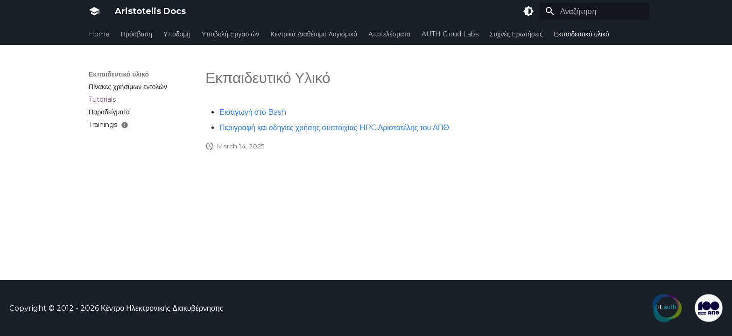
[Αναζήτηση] (594, 11)
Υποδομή (176, 34)
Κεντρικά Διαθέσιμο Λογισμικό (313, 34)
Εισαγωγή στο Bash (252, 112)
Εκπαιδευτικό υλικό (581, 34)
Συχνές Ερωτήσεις (516, 34)
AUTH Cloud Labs (450, 34)
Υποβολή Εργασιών (230, 34)
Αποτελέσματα (389, 34)
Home (99, 34)
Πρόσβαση (136, 34)
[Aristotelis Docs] (94, 11)
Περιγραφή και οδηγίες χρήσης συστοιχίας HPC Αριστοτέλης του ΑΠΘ (334, 127)
